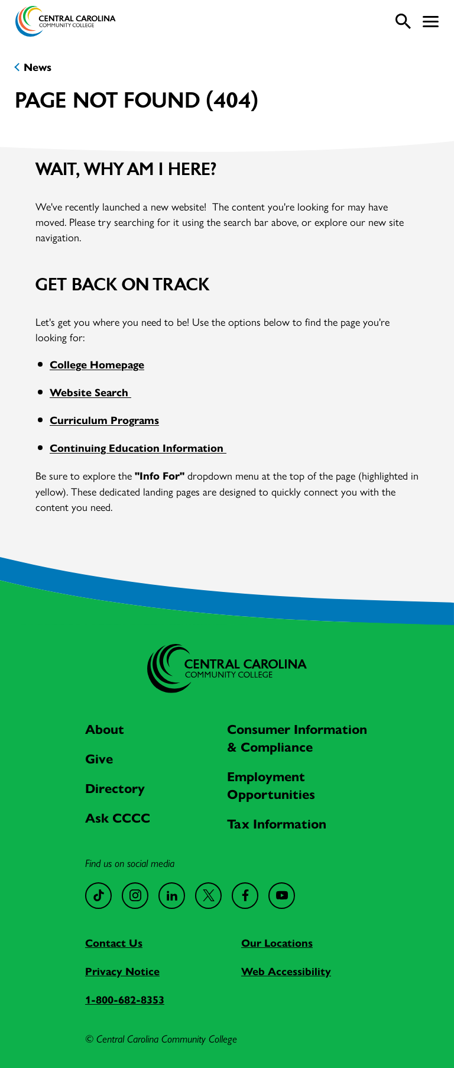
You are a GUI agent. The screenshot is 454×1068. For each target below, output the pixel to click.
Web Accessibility (286, 971)
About (104, 729)
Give (99, 759)
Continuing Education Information (138, 448)
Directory (115, 789)
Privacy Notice (122, 971)
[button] (431, 21)
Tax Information (276, 824)
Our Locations (277, 943)
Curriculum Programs (104, 420)
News (37, 67)
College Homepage (97, 364)
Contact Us (113, 943)
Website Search (90, 392)
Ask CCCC (117, 818)
